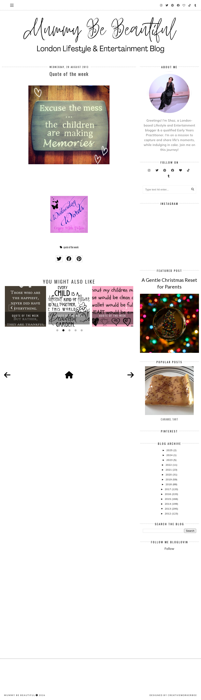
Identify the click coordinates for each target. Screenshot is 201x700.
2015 (168, 498)
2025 (169, 450)
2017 (168, 489)
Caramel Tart (169, 419)
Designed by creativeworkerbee (173, 695)
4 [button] (75, 330)
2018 (169, 484)
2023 (169, 459)
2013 (168, 508)
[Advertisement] (172, 584)
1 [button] (57, 330)
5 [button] (81, 330)
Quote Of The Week (25, 315)
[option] (25, 306)
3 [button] (69, 330)
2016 (168, 494)
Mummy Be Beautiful (19, 695)
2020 (169, 474)
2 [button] (63, 330)
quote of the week (70, 247)
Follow (169, 549)
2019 (169, 479)
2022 (169, 464)
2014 (168, 503)
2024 (169, 455)
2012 (168, 513)
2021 (169, 469)
